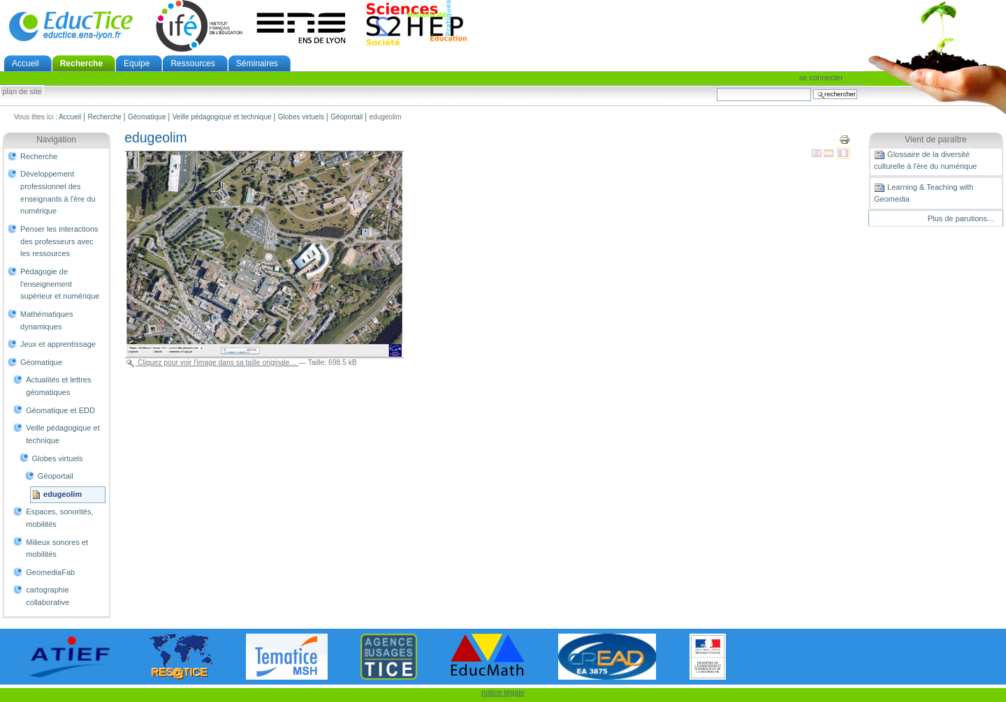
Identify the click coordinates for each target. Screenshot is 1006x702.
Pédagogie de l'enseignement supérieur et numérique (59, 283)
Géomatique (147, 117)
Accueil (25, 63)
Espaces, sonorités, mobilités (59, 517)
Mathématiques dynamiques (46, 320)
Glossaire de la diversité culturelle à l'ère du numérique (925, 159)
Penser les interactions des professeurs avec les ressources (59, 241)
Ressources (192, 63)
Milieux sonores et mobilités (57, 548)
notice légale (503, 692)
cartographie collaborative (47, 595)
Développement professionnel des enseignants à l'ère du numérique (58, 192)
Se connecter (821, 77)
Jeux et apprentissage (58, 344)
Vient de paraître (936, 139)
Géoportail (346, 117)
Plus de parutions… (961, 218)
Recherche (81, 63)
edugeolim (62, 494)
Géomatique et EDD (60, 410)
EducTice (70, 26)
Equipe (137, 63)
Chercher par (716, 87)
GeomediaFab (50, 572)
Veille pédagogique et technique (222, 117)
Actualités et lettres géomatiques (58, 385)
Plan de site (21, 92)
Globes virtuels (301, 117)
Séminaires (257, 63)
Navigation (56, 139)
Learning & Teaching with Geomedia (923, 192)
